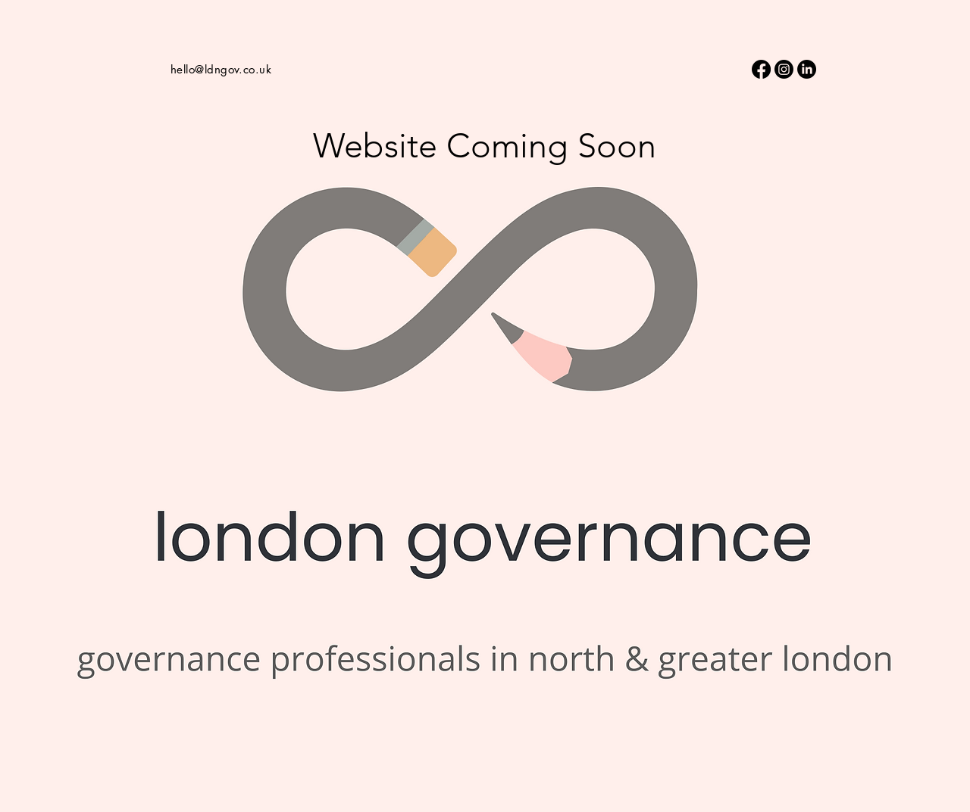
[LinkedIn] (806, 69)
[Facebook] (761, 69)
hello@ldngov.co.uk (221, 69)
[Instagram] (783, 69)
